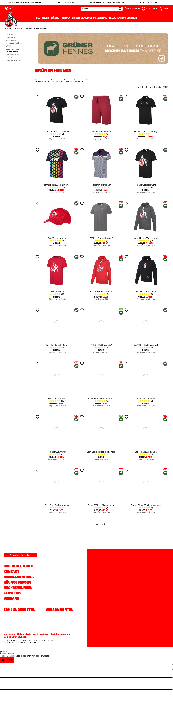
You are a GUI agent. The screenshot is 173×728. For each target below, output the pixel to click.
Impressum (9, 634)
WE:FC (8, 46)
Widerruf (44, 634)
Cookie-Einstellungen (15, 636)
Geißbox (9, 58)
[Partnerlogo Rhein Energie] (37, 542)
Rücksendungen (18, 587)
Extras (121, 17)
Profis (45, 17)
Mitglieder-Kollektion (14, 43)
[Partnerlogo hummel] (62, 542)
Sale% (112, 17)
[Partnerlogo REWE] (12, 542)
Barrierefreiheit (19, 566)
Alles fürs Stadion (13, 60)
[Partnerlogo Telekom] (111, 542)
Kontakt (11, 571)
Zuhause (102, 17)
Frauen (66, 17)
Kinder (76, 17)
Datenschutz (24, 634)
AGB (35, 634)
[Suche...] (102, 9)
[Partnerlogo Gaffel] (161, 542)
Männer (55, 17)
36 (164, 87)
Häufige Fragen (17, 582)
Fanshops (12, 593)
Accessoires (88, 17)
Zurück (8, 29)
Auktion (132, 17)
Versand (11, 598)
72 (167, 87)
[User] (163, 9)
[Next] (108, 524)
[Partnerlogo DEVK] (87, 542)
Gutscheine (10, 37)
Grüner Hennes (12, 52)
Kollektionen (11, 40)
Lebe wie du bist (12, 49)
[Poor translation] (10, 660)
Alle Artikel (10, 34)
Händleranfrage (19, 576)
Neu (38, 17)
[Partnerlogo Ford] (136, 542)
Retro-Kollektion (12, 55)
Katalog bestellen (60, 634)
